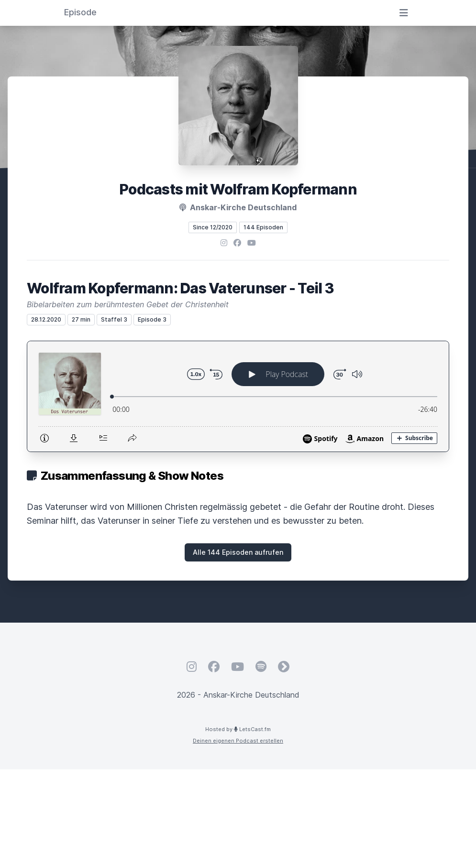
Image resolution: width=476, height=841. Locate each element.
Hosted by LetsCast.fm (238, 729)
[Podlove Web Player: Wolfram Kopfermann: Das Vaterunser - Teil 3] (238, 396)
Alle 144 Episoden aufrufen (238, 552)
